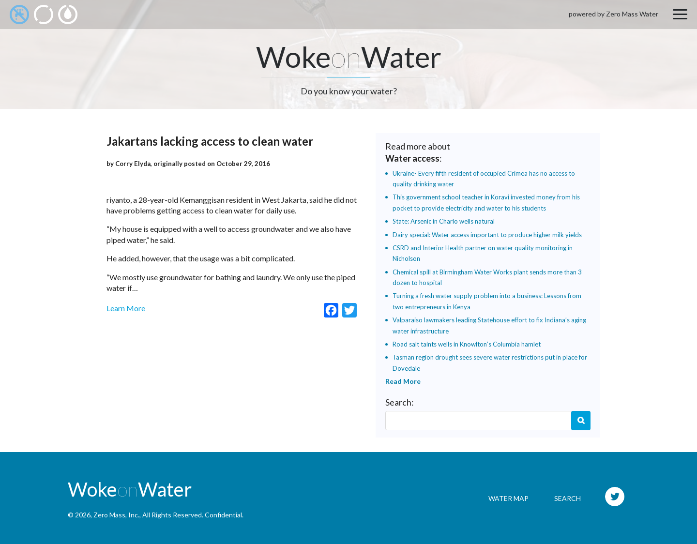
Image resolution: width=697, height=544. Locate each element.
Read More (403, 381)
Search (581, 420)
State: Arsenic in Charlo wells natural (444, 221)
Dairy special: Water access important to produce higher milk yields (487, 235)
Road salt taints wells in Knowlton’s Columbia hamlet (467, 344)
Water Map (508, 498)
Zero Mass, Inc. (116, 515)
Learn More (125, 308)
